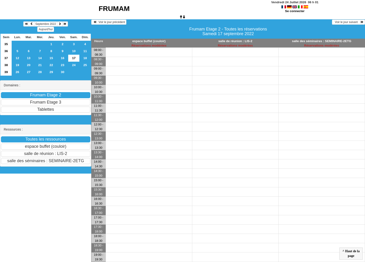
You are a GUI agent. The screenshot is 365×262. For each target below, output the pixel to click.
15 (51, 58)
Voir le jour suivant (348, 22)
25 (85, 65)
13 (28, 58)
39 (6, 72)
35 (6, 44)
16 (62, 58)
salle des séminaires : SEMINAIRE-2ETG (321, 41)
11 (85, 51)
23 (62, 65)
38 (6, 65)
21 (40, 65)
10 (74, 51)
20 (28, 65)
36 (6, 51)
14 (40, 58)
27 (28, 72)
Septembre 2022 (45, 24)
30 (62, 72)
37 (6, 58)
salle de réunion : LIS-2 (235, 41)
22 (51, 65)
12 (17, 58)
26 (17, 72)
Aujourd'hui (46, 29)
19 (17, 65)
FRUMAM (114, 8)
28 (40, 72)
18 (85, 58)
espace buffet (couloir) (149, 41)
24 (74, 65)
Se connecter (295, 11)
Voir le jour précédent (109, 22)
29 (51, 72)
